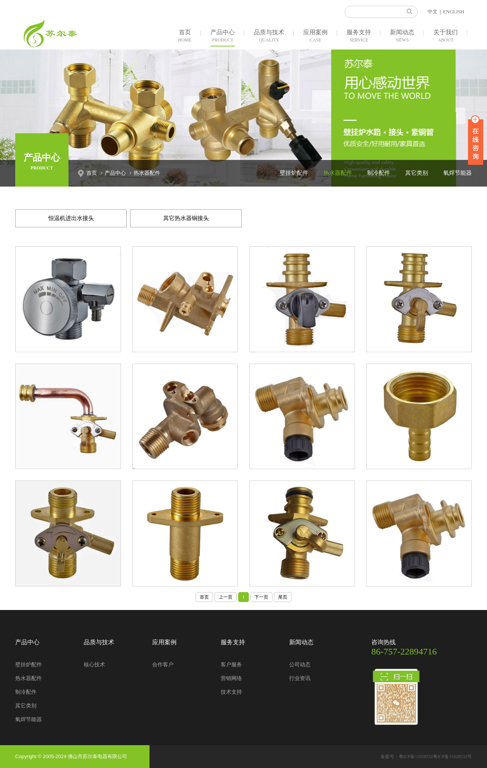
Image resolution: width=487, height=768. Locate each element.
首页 (184, 36)
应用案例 (315, 36)
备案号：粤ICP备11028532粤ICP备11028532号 (426, 756)
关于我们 (445, 36)
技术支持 (231, 692)
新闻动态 (402, 36)
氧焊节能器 (457, 173)
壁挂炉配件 (294, 173)
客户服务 (231, 664)
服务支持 (359, 36)
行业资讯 (299, 678)
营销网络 (231, 678)
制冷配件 (378, 173)
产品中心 (222, 36)
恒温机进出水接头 (71, 218)
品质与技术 (269, 36)
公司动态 (299, 664)
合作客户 (162, 664)
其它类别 (416, 173)
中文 (433, 11)
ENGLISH (453, 11)
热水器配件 (147, 173)
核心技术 (94, 664)
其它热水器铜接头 (186, 218)
